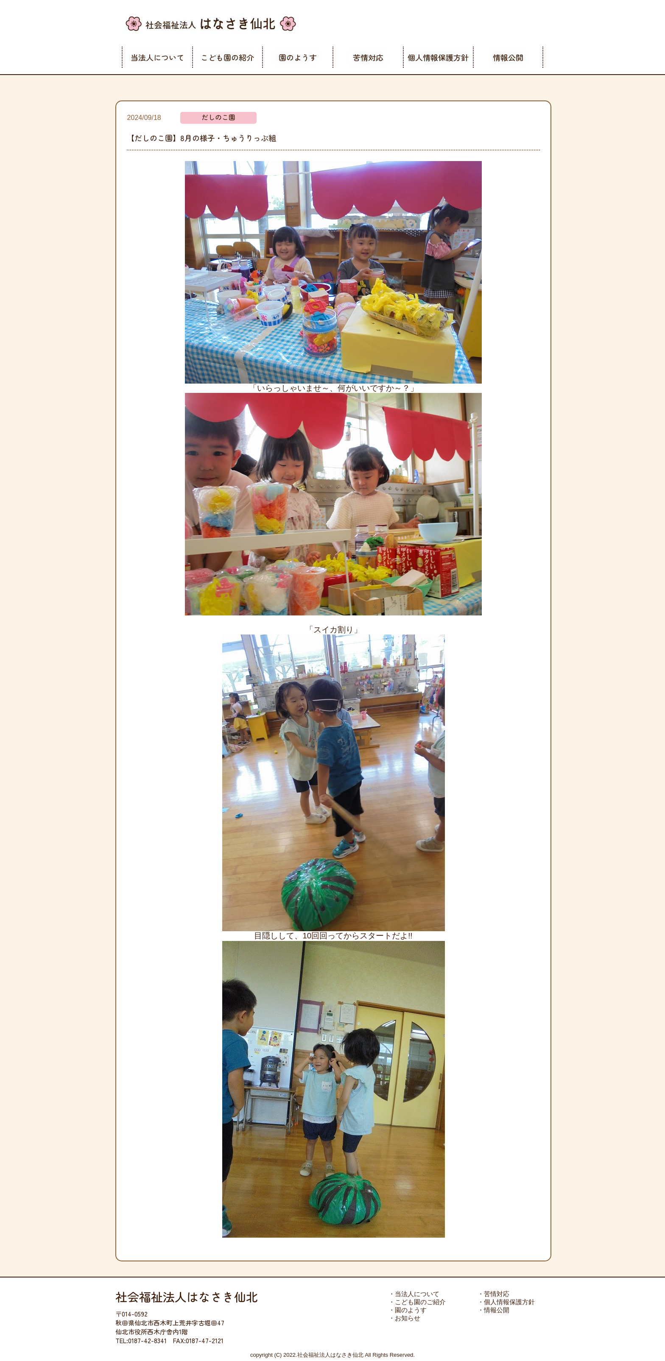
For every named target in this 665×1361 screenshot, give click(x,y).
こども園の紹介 (227, 57)
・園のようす (407, 1310)
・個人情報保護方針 (506, 1301)
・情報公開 (493, 1310)
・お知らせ (404, 1318)
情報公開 (508, 57)
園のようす (298, 57)
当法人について (157, 57)
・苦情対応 (493, 1293)
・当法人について (413, 1293)
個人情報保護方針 (438, 57)
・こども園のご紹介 (417, 1301)
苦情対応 (368, 57)
